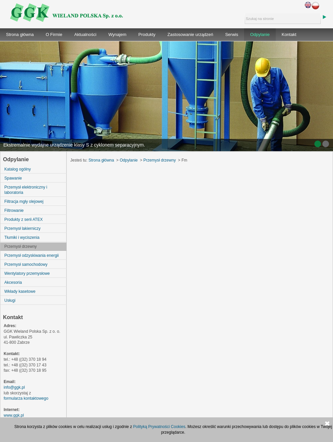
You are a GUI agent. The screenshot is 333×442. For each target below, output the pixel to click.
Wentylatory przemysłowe (27, 273)
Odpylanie (260, 34)
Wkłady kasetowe (19, 291)
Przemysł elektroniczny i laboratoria (25, 190)
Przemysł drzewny (20, 246)
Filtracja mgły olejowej (23, 201)
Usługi (9, 300)
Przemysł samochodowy (25, 264)
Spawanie (13, 178)
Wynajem (117, 34)
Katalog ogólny (17, 169)
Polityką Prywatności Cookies (159, 426)
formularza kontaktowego (26, 398)
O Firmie (54, 34)
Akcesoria (13, 282)
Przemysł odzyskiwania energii (31, 255)
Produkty (147, 34)
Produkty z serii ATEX (23, 219)
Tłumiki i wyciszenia (21, 237)
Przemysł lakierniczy (22, 228)
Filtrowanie (14, 210)
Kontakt (289, 34)
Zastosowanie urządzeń (190, 34)
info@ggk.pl (14, 387)
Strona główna (20, 34)
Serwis (231, 34)
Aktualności (85, 34)
